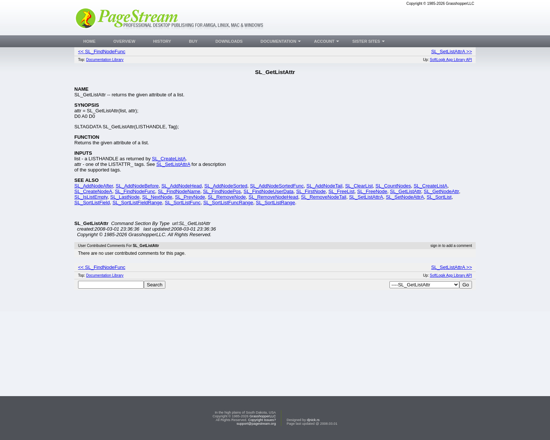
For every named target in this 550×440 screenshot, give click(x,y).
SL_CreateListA (169, 158)
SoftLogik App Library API (451, 60)
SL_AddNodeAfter (93, 186)
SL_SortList (439, 197)
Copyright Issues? (262, 420)
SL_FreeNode (372, 191)
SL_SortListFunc (183, 202)
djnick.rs (313, 420)
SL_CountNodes (393, 186)
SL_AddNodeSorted (226, 186)
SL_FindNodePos (222, 191)
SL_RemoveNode (227, 197)
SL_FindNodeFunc (135, 191)
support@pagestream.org (256, 423)
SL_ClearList (359, 186)
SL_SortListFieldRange (137, 202)
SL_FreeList (342, 191)
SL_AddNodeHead (181, 186)
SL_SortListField (92, 202)
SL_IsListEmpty (90, 197)
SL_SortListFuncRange (228, 202)
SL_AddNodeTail (325, 186)
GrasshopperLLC (262, 416)
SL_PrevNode (190, 197)
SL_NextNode (157, 197)
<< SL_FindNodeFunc (101, 51)
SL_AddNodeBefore (137, 186)
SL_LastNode (125, 197)
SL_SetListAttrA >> (451, 51)
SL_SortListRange (275, 202)
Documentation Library (105, 60)
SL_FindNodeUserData (268, 191)
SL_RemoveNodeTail (323, 197)
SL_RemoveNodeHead (273, 197)
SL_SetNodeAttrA (405, 197)
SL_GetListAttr (405, 191)
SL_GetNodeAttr (441, 191)
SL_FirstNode (311, 191)
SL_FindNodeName (179, 191)
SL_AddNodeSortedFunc (277, 186)
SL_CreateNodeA (93, 191)
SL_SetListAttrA (173, 164)
